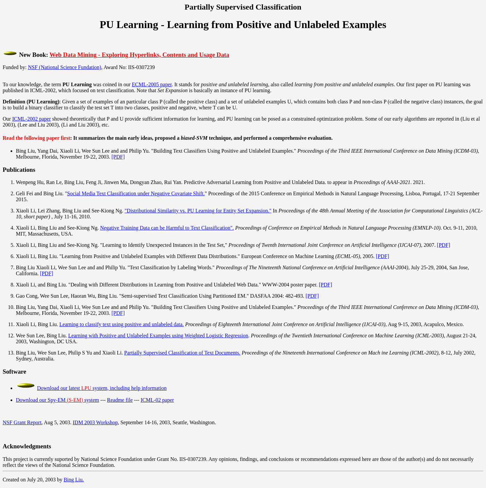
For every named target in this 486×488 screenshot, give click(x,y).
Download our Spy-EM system (57, 400)
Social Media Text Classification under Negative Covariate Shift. (136, 193)
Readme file (120, 400)
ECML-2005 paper (152, 84)
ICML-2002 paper (31, 119)
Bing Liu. (73, 479)
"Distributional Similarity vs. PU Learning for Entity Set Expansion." (198, 210)
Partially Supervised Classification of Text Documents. (182, 353)
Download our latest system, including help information (102, 388)
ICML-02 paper (157, 400)
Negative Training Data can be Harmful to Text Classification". (167, 228)
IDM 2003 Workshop (95, 422)
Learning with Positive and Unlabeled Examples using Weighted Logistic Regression (158, 335)
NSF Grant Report (22, 422)
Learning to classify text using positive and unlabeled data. (122, 324)
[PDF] (118, 157)
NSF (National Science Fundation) (64, 67)
